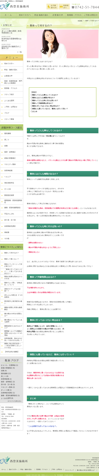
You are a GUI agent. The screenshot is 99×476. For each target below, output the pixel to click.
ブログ (6, 113)
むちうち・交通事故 (8, 365)
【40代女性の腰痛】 (11, 352)
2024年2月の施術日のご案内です (11, 47)
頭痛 (6, 146)
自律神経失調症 (10, 226)
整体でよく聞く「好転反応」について (13, 284)
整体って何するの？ (11, 253)
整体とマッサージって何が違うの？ (13, 265)
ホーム (8, 16)
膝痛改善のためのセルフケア (13, 327)
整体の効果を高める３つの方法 (13, 277)
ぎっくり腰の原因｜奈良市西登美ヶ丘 (12, 32)
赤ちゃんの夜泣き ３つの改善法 (13, 296)
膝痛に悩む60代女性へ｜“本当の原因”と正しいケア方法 (13, 345)
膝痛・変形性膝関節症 (12, 207)
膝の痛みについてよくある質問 (13, 321)
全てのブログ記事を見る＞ (15, 401)
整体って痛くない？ (11, 259)
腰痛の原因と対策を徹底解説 (13, 308)
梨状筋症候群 (9, 195)
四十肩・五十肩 (10, 220)
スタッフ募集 (9, 119)
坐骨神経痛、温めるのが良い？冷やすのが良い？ (13, 339)
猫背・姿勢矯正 (10, 152)
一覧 (20, 52)
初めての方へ (25, 16)
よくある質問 (10, 100)
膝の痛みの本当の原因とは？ (13, 314)
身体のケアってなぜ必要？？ (12, 290)
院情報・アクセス (74, 16)
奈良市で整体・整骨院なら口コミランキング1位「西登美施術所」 (49, 475)
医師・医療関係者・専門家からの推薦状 (13, 82)
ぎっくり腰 (5, 390)
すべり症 (7, 189)
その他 (7, 238)
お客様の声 (58, 16)
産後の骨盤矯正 (10, 158)
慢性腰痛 (7, 133)
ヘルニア (7, 177)
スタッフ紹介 (10, 94)
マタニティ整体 (10, 164)
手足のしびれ (9, 214)
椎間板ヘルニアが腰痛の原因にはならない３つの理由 (13, 333)
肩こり (6, 139)
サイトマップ (69, 470)
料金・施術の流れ (41, 16)
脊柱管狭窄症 (9, 183)
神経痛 (6, 232)
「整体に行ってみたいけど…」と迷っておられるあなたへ (13, 271)
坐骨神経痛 (8, 170)
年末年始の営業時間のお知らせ (12, 40)
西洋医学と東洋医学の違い (13, 302)
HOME (80, 20)
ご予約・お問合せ (90, 16)
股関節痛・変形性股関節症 (13, 201)
